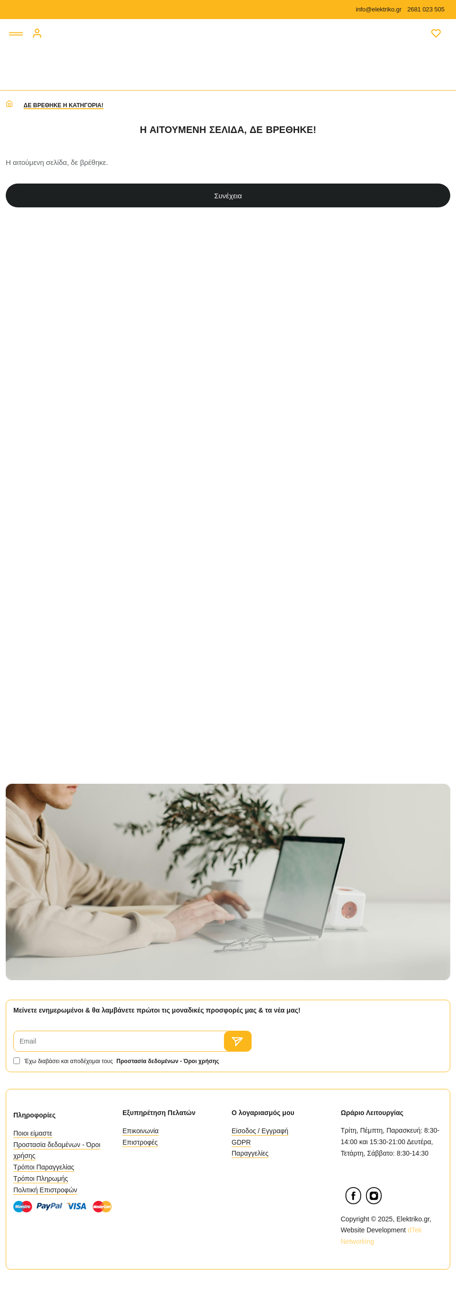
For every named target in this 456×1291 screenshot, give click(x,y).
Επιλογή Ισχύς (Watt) (51, 695)
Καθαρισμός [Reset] (93, 191)
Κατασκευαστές (52, 434)
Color (32, 470)
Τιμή (30, 223)
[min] (38, 275)
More (31, 579)
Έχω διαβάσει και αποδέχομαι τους (117, 1061)
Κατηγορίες (44, 397)
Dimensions (45, 507)
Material (37, 543)
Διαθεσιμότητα (50, 323)
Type (31, 653)
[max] (89, 275)
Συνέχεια (297, 196)
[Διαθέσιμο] (25, 350)
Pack (31, 616)
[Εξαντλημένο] (25, 364)
